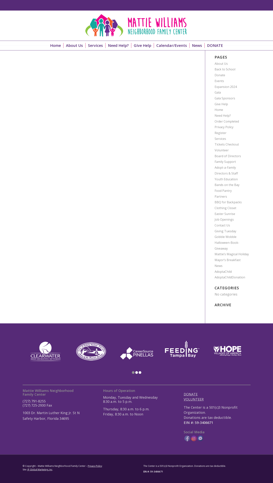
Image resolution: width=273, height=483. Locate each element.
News (219, 266)
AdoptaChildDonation (230, 277)
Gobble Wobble (225, 237)
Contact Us (222, 225)
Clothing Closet (225, 208)
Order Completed (227, 121)
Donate (220, 75)
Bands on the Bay (227, 185)
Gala (218, 92)
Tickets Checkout (227, 144)
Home (219, 110)
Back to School (225, 69)
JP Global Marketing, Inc (40, 469)
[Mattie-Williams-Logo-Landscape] (136, 26)
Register (220, 133)
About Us (221, 64)
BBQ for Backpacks (228, 202)
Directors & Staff (226, 173)
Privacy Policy (224, 127)
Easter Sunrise (225, 214)
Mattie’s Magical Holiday (232, 254)
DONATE (191, 394)
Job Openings (224, 219)
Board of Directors (228, 156)
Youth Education (226, 179)
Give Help (221, 104)
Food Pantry (223, 191)
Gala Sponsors (225, 98)
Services (220, 139)
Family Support (225, 162)
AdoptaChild (223, 272)
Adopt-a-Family (225, 167)
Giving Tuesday (225, 231)
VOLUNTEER (194, 399)
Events (219, 81)
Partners (221, 196)
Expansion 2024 (226, 87)
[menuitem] (55, 45)
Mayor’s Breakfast (228, 260)
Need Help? (223, 116)
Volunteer (222, 150)
